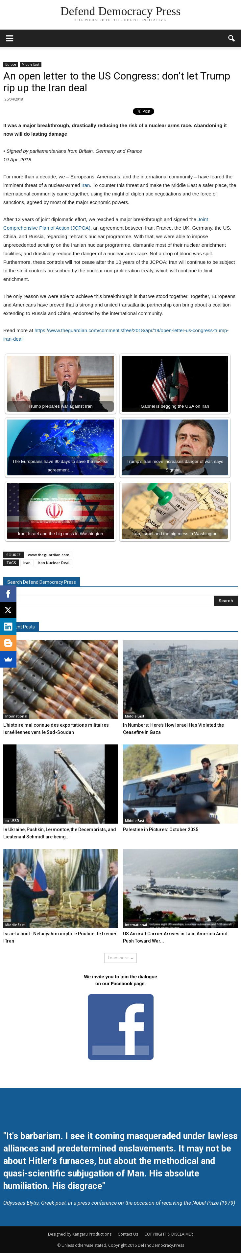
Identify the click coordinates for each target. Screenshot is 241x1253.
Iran (86, 185)
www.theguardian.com (48, 554)
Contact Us (128, 1234)
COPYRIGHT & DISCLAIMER (168, 1234)
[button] (232, 38)
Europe (10, 64)
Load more (120, 958)
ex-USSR (12, 820)
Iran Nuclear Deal (53, 562)
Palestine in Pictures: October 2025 (160, 829)
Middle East (30, 64)
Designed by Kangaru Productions (79, 1234)
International (16, 716)
